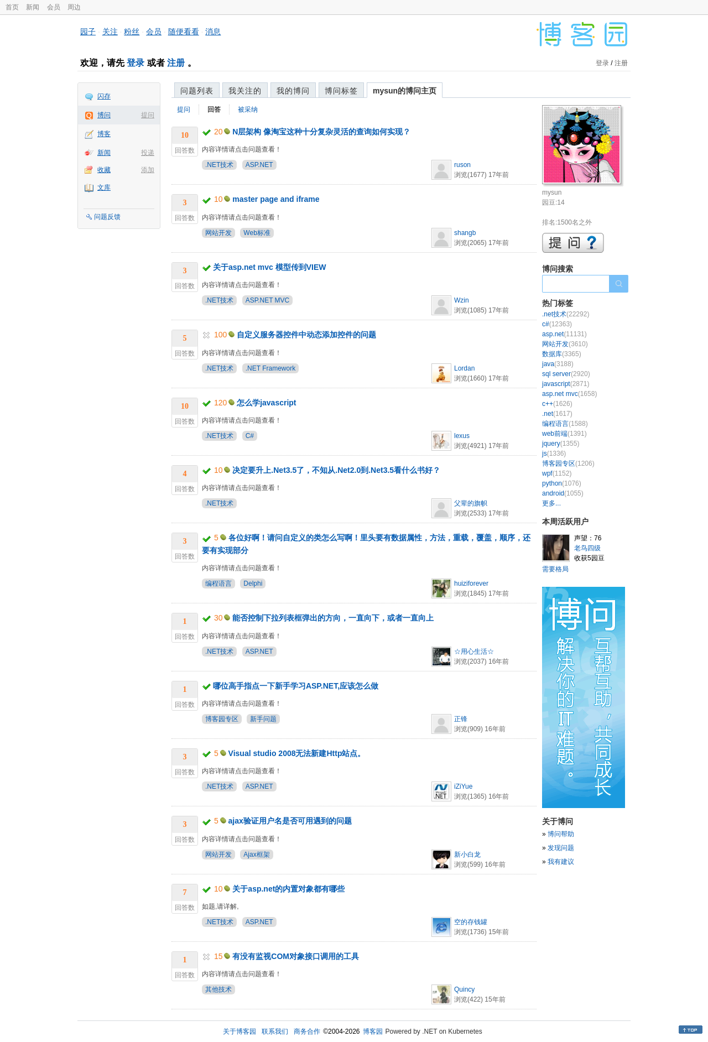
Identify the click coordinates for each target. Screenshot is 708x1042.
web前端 (564, 433)
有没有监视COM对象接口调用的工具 (295, 956)
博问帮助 (561, 834)
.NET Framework (270, 368)
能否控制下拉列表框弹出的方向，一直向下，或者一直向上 (333, 617)
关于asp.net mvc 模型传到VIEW (269, 267)
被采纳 (248, 109)
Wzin (461, 300)
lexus (462, 436)
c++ (557, 404)
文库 (104, 187)
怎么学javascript (266, 402)
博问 (104, 115)
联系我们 (275, 1031)
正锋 (460, 719)
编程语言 (218, 583)
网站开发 (218, 233)
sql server (566, 374)
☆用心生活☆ (474, 651)
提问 (147, 115)
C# (250, 436)
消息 (213, 31)
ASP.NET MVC (268, 300)
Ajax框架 (256, 854)
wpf (556, 473)
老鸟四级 (587, 548)
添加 (147, 170)
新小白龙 (467, 854)
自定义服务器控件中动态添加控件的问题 (306, 334)
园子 (88, 31)
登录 (135, 62)
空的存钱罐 (470, 922)
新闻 (32, 7)
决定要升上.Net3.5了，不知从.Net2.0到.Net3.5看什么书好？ (336, 470)
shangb (465, 233)
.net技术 (565, 314)
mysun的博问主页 (404, 90)
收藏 (104, 170)
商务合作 (307, 1031)
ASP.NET (259, 165)
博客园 (373, 1031)
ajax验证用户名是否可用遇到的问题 (290, 820)
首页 (12, 7)
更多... (551, 503)
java (558, 364)
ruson (462, 165)
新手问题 (263, 719)
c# (557, 324)
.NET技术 (219, 165)
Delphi (252, 583)
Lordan (464, 368)
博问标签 (341, 90)
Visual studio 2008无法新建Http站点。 (297, 753)
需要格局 (555, 569)
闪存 (104, 96)
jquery (560, 443)
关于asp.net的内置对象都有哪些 (288, 888)
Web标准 (256, 233)
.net (557, 414)
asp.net (564, 334)
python (561, 483)
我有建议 (561, 862)
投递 (147, 153)
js (554, 453)
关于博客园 (239, 1031)
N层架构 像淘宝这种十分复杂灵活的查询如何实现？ (321, 131)
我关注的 (245, 90)
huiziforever (471, 583)
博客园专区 (221, 719)
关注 (110, 31)
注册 (176, 62)
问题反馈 (107, 217)
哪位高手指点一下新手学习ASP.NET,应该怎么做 (295, 685)
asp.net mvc (569, 394)
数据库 (561, 354)
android (563, 493)
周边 (74, 7)
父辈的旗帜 (470, 503)
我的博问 (293, 90)
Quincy (464, 989)
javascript (565, 384)
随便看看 (183, 31)
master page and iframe (275, 199)
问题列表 (197, 90)
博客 (104, 134)
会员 (53, 7)
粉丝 (131, 31)
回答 (214, 109)
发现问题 (561, 848)
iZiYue (463, 786)
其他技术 (218, 989)
